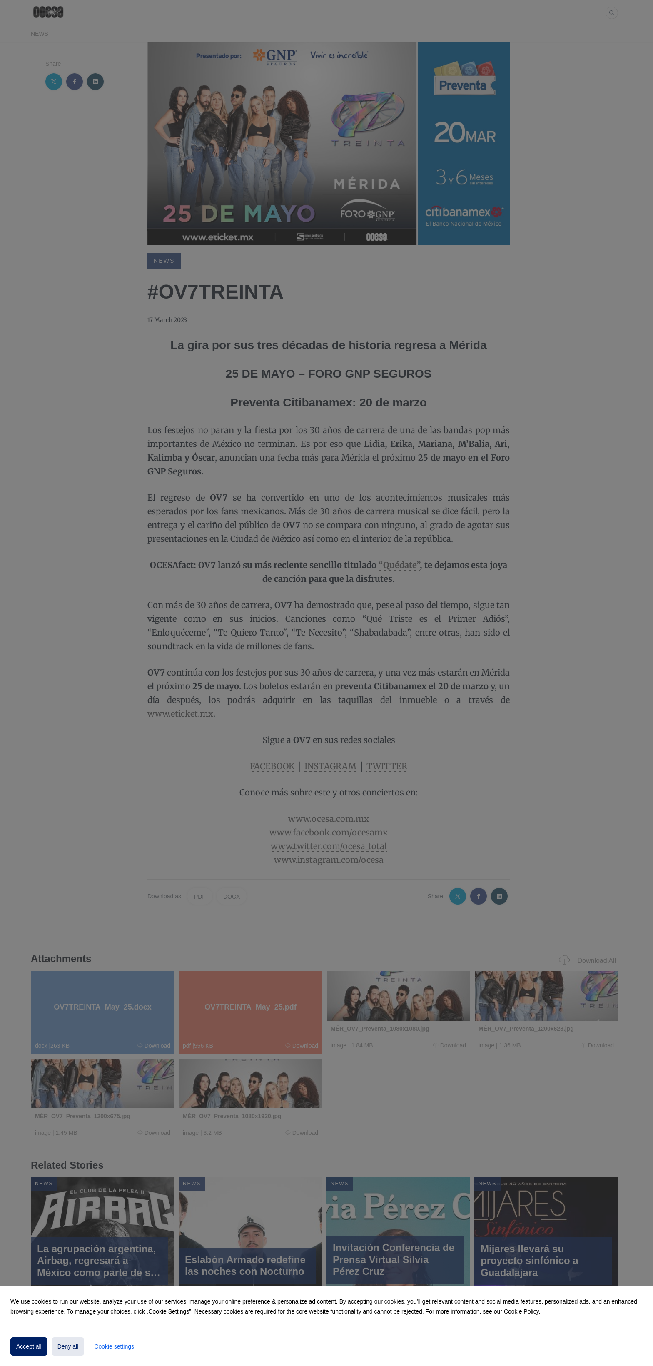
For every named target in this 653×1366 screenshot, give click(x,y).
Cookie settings (114, 1346)
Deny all (68, 1346)
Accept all (29, 1346)
